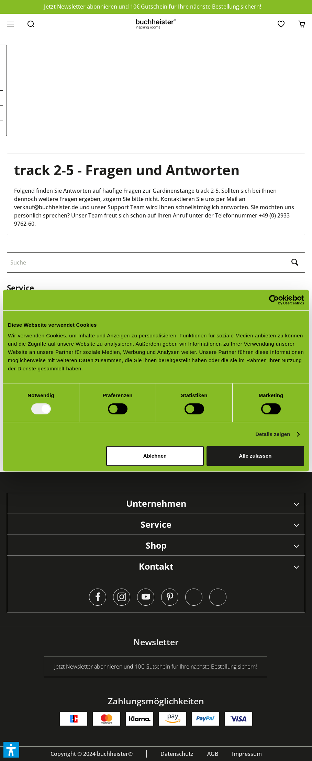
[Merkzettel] (281, 24)
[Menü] (10, 24)
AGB (212, 754)
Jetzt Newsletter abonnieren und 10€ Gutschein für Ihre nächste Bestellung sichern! (152, 6)
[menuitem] (10, 24)
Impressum (247, 754)
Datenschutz (176, 754)
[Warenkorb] (301, 24)
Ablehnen (155, 456)
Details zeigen (272, 434)
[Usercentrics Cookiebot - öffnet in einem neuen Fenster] (274, 300)
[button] (11, 750)
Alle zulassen (255, 456)
